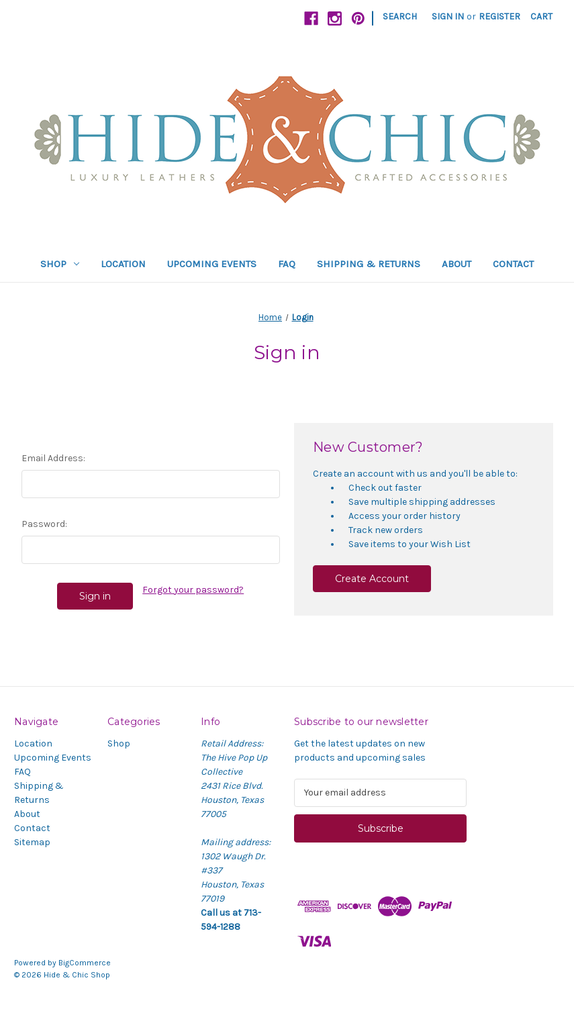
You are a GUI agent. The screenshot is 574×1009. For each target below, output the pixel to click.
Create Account (372, 579)
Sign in (448, 16)
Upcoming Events (211, 264)
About (456, 264)
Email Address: (53, 458)
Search (400, 16)
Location (123, 264)
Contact (513, 264)
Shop (59, 264)
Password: (44, 524)
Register (499, 16)
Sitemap (32, 842)
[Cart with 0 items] (541, 16)
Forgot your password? (193, 589)
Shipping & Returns (368, 264)
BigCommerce (84, 962)
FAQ (286, 264)
